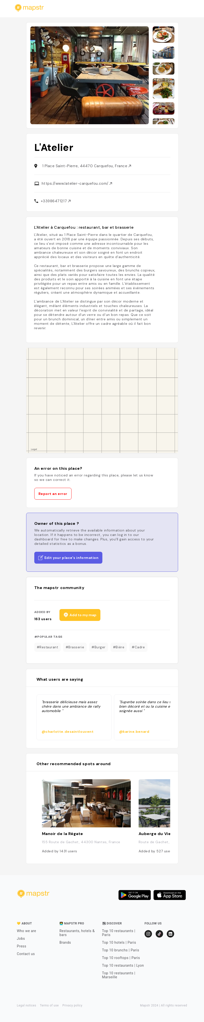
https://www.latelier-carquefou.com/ (77, 183)
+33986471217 (56, 201)
